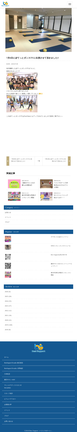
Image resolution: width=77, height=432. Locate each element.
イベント (8, 217)
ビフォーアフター (10, 399)
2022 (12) (8, 310)
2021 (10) (8, 315)
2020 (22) (8, 320)
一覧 (38, 161)
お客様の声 (7, 404)
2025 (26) (8, 296)
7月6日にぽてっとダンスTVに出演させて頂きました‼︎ (55, 160)
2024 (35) (8, 301)
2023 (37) (8, 306)
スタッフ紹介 (8, 393)
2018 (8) (8, 329)
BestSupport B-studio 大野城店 (13, 368)
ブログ (7, 222)
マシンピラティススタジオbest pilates (13, 386)
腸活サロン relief (9, 379)
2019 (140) (8, 325)
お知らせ (8, 212)
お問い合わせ (8, 421)
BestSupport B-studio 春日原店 (13, 363)
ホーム (6, 357)
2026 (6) (8, 291)
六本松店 (7, 374)
